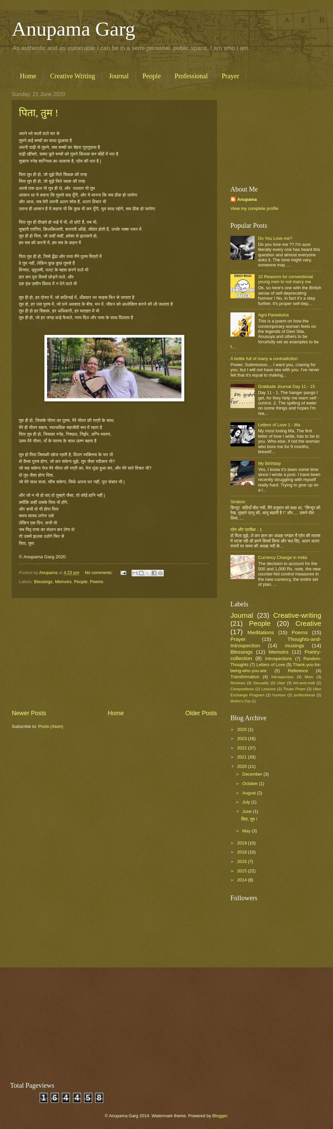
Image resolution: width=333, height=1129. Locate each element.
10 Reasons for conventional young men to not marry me (285, 279)
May (247, 830)
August (249, 792)
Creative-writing (297, 615)
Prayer (230, 76)
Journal (119, 76)
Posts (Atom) (50, 726)
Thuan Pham (294, 689)
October (250, 783)
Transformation (244, 676)
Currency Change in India (282, 557)
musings (294, 645)
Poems (96, 581)
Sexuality (261, 683)
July (246, 802)
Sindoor (237, 501)
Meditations (261, 632)
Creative (308, 623)
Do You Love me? (275, 238)
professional (304, 695)
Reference (298, 670)
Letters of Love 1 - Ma (279, 424)
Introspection (282, 677)
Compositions (242, 689)
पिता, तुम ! (39, 112)
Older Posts (201, 713)
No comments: (99, 572)
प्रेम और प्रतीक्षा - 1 (246, 529)
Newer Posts (29, 713)
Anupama (247, 199)
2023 (242, 738)
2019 (242, 842)
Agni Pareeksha (273, 314)
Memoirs (63, 581)
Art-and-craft (304, 683)
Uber (281, 683)
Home (28, 76)
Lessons (268, 689)
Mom (309, 677)
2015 (242, 870)
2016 (242, 861)
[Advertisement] (114, 653)
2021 (242, 756)
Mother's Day (240, 701)
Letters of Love (270, 664)
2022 (242, 747)
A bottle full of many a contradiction (264, 358)
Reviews (237, 683)
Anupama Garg (73, 29)
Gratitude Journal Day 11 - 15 (286, 386)
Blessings (43, 581)
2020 (242, 766)
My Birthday (269, 463)
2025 (242, 729)
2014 (242, 879)
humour (279, 695)
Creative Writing (72, 76)
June (247, 811)
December (252, 774)
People (152, 76)
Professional (191, 76)
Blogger (219, 1115)
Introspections (278, 658)
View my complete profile (254, 208)
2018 (242, 852)
